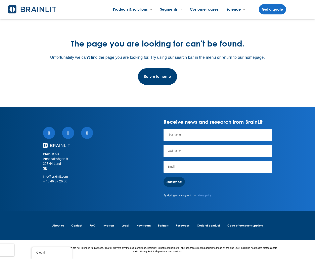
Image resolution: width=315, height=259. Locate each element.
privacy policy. (204, 195)
